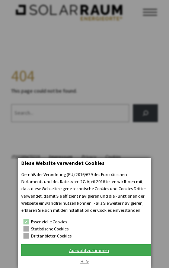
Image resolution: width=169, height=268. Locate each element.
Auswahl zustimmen (89, 250)
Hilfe (84, 261)
